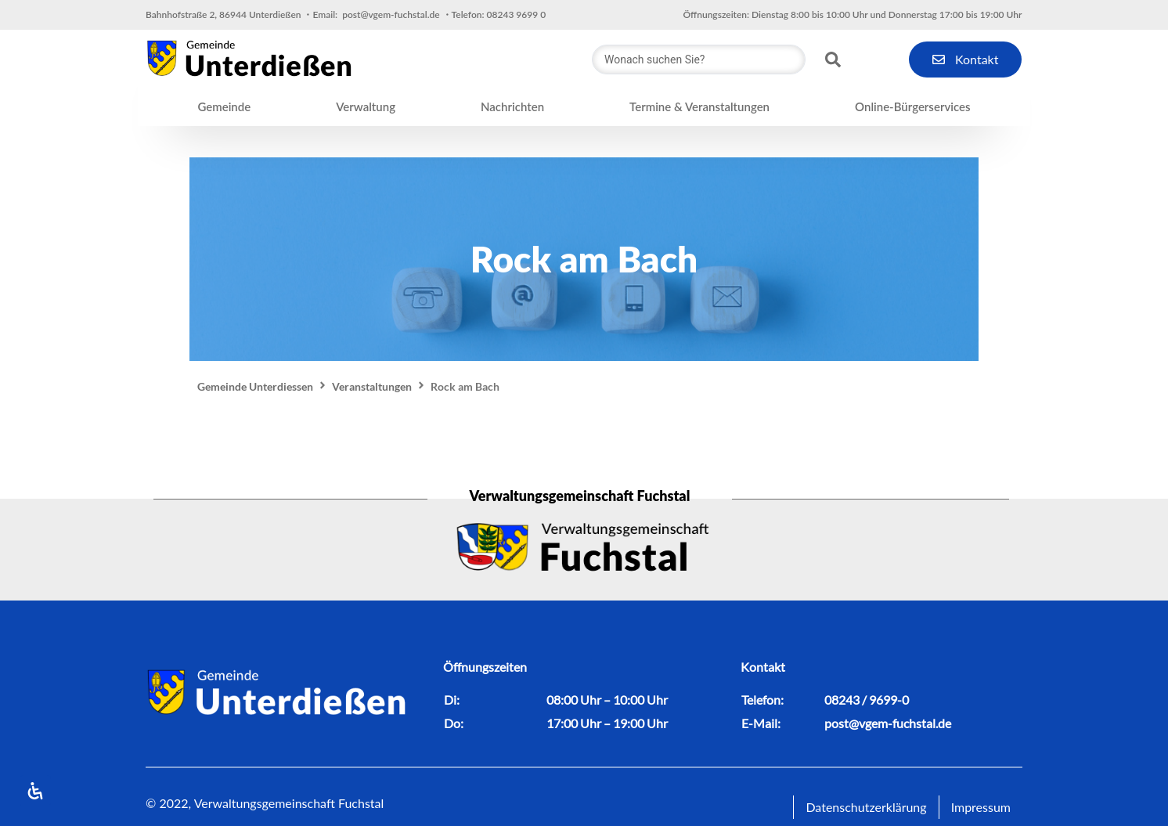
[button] (224, 107)
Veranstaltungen (372, 386)
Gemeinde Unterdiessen (255, 386)
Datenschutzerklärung (866, 806)
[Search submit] (833, 59)
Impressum (981, 806)
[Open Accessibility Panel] (35, 790)
